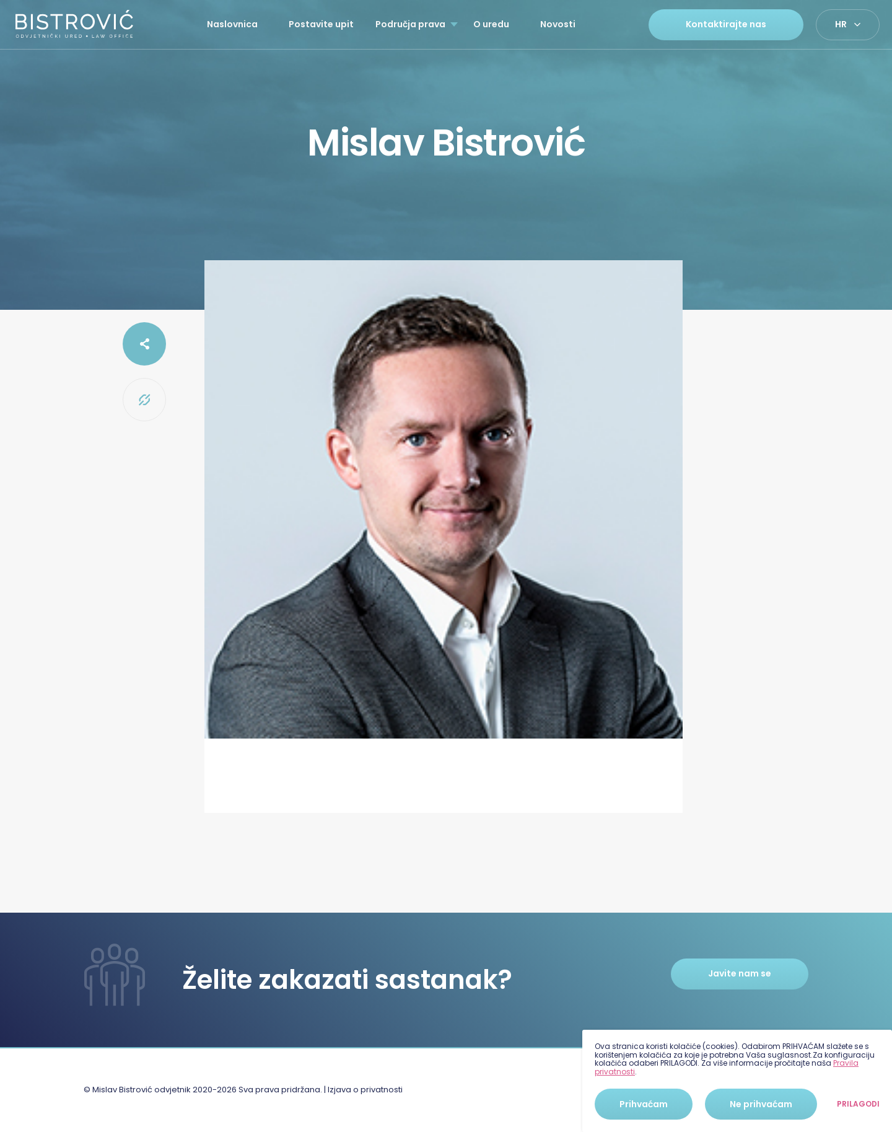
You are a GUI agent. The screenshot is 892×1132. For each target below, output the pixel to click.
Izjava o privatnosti (365, 1089)
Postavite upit (321, 24)
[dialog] (737, 1081)
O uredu (491, 24)
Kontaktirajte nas (726, 24)
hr (841, 24)
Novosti (557, 24)
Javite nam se (739, 973)
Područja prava (410, 24)
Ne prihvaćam (761, 1104)
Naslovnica (232, 24)
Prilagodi (858, 1104)
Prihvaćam (643, 1104)
